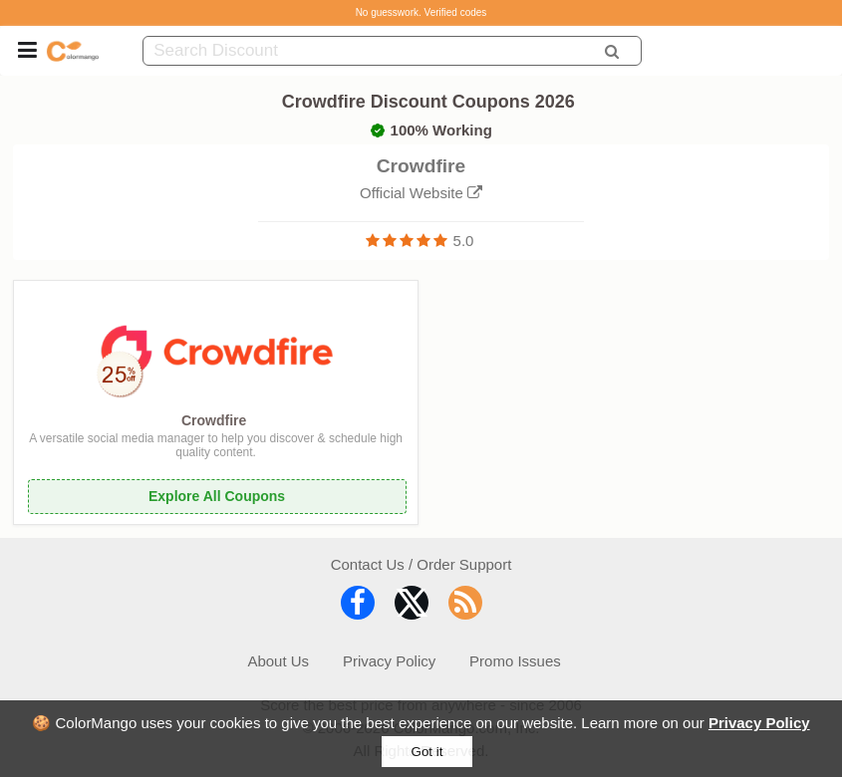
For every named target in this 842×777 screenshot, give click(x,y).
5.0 (463, 240)
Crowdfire (213, 420)
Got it (427, 751)
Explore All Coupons (216, 496)
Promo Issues (515, 660)
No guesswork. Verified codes (421, 12)
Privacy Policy (759, 722)
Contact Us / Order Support (421, 564)
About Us (278, 660)
